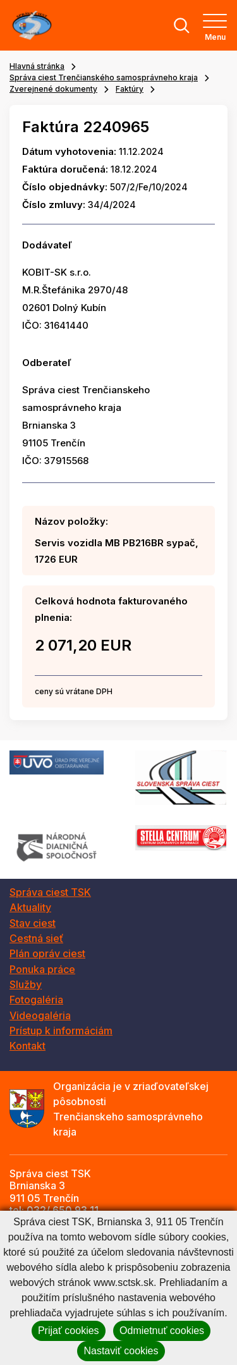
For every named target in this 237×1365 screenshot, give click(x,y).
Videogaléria (40, 1015)
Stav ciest (32, 923)
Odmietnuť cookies (161, 1330)
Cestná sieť (36, 938)
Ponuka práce (42, 969)
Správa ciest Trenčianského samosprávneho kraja (103, 77)
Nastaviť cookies (120, 1350)
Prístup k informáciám (60, 1030)
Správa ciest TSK (50, 892)
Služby (25, 984)
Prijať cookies (68, 1330)
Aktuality (30, 907)
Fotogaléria (36, 999)
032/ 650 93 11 (63, 1210)
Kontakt (27, 1045)
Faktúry (129, 89)
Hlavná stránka (36, 66)
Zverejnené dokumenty (53, 89)
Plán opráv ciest (47, 953)
